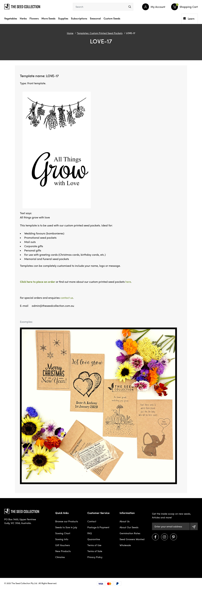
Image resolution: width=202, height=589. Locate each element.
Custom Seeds (112, 18)
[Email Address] (171, 526)
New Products (63, 551)
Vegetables (10, 18)
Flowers (34, 18)
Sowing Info (61, 539)
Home (70, 33)
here (128, 282)
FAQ (89, 533)
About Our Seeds (129, 527)
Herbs (23, 18)
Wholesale (125, 545)
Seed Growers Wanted (132, 539)
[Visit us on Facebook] (155, 537)
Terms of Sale (94, 551)
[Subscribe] (194, 526)
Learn (188, 18)
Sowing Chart (62, 533)
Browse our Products (66, 521)
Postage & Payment (98, 527)
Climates (60, 557)
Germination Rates (130, 533)
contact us (66, 298)
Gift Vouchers (62, 545)
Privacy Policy (94, 557)
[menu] (129, 7)
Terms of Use (94, 545)
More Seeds (48, 18)
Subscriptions (79, 18)
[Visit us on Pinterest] (173, 537)
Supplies (63, 18)
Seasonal (95, 18)
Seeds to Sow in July (66, 527)
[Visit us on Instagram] (164, 537)
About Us (124, 521)
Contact (91, 521)
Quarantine (93, 539)
